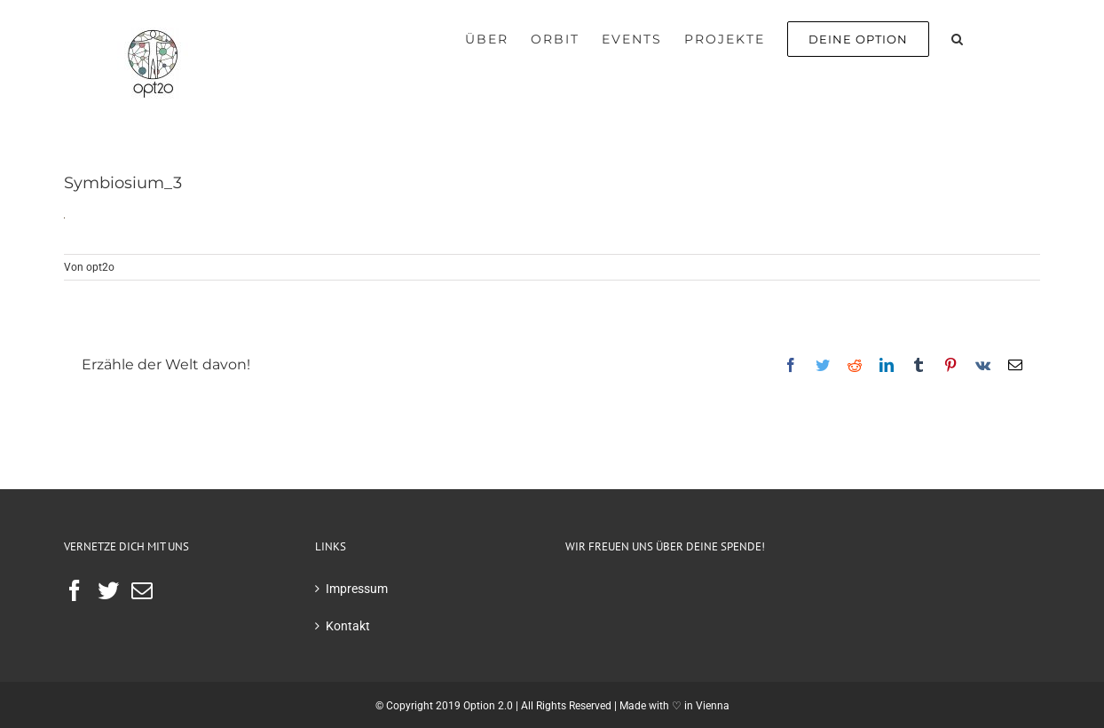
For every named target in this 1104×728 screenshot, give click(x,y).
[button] (958, 37)
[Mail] (142, 590)
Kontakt (348, 626)
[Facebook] (74, 590)
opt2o (100, 267)
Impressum (357, 589)
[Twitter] (108, 590)
